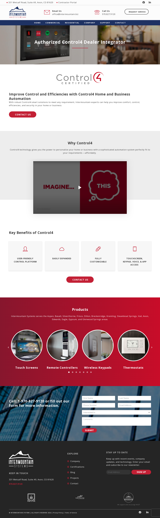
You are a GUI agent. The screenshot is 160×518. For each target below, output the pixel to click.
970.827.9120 (108, 14)
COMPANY (89, 22)
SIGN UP (141, 472)
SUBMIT (89, 430)
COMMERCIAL (52, 22)
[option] (27, 347)
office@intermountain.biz (65, 14)
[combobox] (116, 412)
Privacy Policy (58, 513)
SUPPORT (105, 22)
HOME (37, 22)
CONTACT (120, 22)
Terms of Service (71, 513)
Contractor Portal (67, 2)
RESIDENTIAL (72, 22)
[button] (8, 347)
